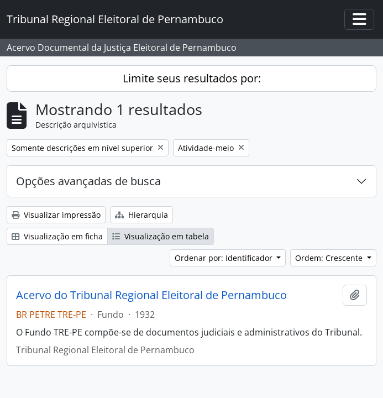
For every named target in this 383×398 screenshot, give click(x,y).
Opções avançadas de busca (88, 181)
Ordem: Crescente (330, 258)
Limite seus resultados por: (192, 78)
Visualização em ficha (57, 236)
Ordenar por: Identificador (225, 258)
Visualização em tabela (160, 236)
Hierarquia (141, 215)
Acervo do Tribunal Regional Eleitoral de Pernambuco (151, 295)
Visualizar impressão (56, 215)
